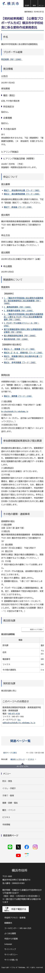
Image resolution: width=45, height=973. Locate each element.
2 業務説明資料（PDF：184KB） (18, 307)
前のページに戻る (10, 753)
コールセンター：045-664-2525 (17, 928)
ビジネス (31, 759)
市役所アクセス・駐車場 (14, 918)
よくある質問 (10, 933)
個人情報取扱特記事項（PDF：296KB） (20, 336)
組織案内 (8, 923)
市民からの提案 (11, 939)
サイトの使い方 (11, 960)
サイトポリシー (11, 955)
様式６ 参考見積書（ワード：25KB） (20, 362)
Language (8, 944)
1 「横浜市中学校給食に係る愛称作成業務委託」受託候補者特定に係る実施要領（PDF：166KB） (23, 300)
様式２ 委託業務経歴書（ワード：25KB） (22, 194)
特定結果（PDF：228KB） (11, 59)
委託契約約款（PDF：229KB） (16, 339)
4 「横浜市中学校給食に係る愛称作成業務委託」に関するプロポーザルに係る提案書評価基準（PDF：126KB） (23, 316)
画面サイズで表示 (36, 629)
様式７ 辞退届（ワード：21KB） (18, 207)
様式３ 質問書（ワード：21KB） (18, 396)
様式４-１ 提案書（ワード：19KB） (20, 349)
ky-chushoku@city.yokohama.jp (14, 411)
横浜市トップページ (18, 759)
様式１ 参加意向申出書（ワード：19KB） (22, 190)
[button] (27, 3)
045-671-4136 (14, 714)
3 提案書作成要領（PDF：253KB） (19, 311)
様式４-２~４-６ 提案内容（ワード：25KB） (23, 353)
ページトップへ (22, 766)
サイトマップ (10, 949)
